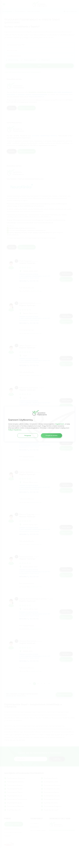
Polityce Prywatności (14, 430)
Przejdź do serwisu (51, 435)
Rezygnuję (27, 435)
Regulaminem (59, 424)
